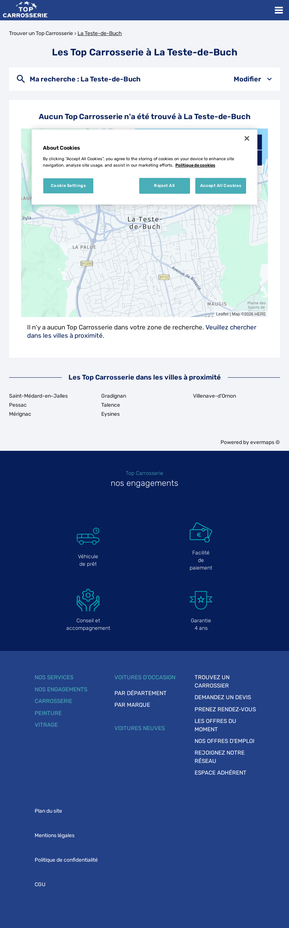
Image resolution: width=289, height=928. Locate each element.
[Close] (247, 138)
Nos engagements (61, 689)
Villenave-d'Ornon (214, 396)
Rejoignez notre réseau (220, 756)
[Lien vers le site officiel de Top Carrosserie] (25, 10)
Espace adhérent (220, 772)
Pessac (18, 405)
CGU (40, 884)
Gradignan (113, 396)
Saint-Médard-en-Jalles (38, 396)
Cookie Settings (68, 185)
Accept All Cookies (220, 185)
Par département (140, 693)
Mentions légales (55, 835)
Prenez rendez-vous (225, 709)
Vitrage (46, 724)
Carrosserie (53, 701)
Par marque (132, 704)
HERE (260, 314)
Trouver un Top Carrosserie (41, 33)
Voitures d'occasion (144, 677)
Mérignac (20, 414)
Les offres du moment (215, 725)
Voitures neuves (139, 728)
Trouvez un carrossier (212, 681)
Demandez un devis (223, 697)
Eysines (110, 414)
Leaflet (222, 314)
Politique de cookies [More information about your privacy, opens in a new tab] (195, 165)
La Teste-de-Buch (100, 33)
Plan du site (48, 811)
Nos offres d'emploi (224, 741)
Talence (110, 405)
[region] (144, 167)
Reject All (164, 185)
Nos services (54, 677)
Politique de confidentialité (66, 860)
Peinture (48, 713)
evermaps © (265, 442)
